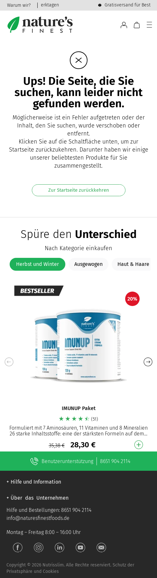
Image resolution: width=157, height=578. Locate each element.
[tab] (37, 264)
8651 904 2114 (115, 461)
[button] (148, 362)
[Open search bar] (113, 25)
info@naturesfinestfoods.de (37, 518)
